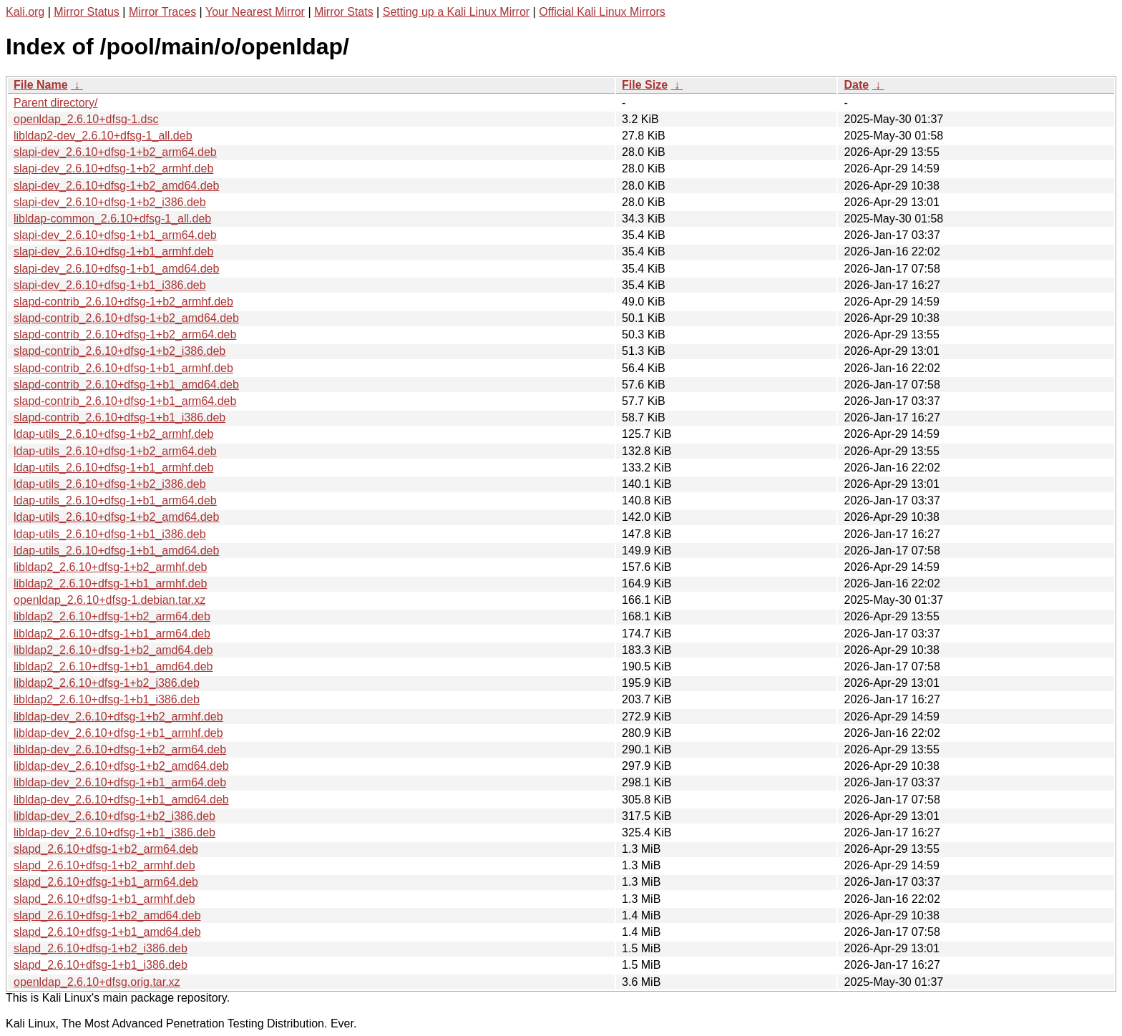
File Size (645, 85)
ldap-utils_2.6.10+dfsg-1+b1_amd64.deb (116, 550)
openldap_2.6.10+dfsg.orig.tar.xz (97, 982)
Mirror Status (86, 12)
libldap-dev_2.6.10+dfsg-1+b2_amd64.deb (121, 766)
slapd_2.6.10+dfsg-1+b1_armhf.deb (104, 899)
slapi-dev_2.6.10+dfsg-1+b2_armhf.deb (113, 168)
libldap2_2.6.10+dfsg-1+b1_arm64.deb (112, 633)
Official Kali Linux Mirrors (602, 12)
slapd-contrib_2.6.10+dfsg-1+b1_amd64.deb (126, 384)
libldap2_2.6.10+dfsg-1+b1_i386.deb (107, 699)
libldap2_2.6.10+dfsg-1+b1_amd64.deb (113, 666)
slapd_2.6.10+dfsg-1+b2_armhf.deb (104, 865)
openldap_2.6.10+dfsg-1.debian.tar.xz (109, 600)
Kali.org (25, 12)
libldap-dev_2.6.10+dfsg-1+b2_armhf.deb (118, 716)
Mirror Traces (162, 12)
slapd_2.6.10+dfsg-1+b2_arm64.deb (106, 849)
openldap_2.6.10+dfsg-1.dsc (86, 119)
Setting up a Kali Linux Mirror (456, 12)
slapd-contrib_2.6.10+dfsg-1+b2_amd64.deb (126, 318)
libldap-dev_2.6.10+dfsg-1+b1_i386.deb (114, 832)
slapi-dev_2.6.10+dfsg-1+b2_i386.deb (110, 202)
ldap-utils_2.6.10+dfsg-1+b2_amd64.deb (116, 517)
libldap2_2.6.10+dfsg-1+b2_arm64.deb (112, 616)
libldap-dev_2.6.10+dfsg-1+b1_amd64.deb (121, 799)
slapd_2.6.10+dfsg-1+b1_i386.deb (100, 965)
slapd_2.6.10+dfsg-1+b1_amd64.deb (107, 932)
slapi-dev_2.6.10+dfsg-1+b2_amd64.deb (116, 186)
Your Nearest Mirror (255, 12)
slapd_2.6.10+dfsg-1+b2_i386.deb (100, 948)
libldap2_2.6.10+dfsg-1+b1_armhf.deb (110, 583)
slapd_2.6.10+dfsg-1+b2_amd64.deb (107, 915)
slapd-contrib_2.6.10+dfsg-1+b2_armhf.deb (123, 301)
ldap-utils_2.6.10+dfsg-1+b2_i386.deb (110, 484)
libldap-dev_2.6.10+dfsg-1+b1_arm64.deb (120, 782)
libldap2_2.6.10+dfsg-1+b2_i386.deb (107, 683)
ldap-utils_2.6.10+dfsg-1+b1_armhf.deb (113, 467)
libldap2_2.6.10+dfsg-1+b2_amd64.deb (113, 650)
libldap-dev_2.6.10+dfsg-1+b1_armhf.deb (118, 733)
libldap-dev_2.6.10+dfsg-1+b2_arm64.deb (120, 749)
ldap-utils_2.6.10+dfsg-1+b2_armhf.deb (113, 434)
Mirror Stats (344, 12)
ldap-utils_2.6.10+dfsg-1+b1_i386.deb (110, 534)
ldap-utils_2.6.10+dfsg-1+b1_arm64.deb (115, 500)
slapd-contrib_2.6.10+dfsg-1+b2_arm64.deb (125, 334)
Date (856, 85)
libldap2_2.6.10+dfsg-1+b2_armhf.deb (110, 567)
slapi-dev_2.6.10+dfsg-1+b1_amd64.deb (116, 269)
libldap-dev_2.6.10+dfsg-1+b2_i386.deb (114, 816)
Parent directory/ (55, 103)
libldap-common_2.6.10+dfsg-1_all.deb (112, 218)
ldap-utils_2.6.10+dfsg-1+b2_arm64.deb (115, 451)
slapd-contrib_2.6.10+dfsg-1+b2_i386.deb (119, 351)
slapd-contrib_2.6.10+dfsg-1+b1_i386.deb (119, 417)
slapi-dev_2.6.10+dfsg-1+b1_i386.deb (110, 285)
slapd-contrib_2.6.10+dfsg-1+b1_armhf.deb (123, 368)
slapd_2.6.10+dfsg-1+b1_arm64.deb (106, 882)
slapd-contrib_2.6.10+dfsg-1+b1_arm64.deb (125, 401)
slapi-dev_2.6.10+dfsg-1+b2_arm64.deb (115, 152)
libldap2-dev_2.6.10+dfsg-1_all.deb (103, 136)
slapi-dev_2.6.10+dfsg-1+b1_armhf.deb (113, 251)
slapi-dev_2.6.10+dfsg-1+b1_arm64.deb (115, 235)
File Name (41, 85)
